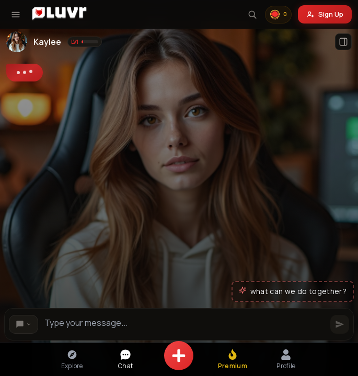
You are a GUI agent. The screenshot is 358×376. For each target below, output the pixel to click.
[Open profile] (343, 41)
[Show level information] (84, 42)
